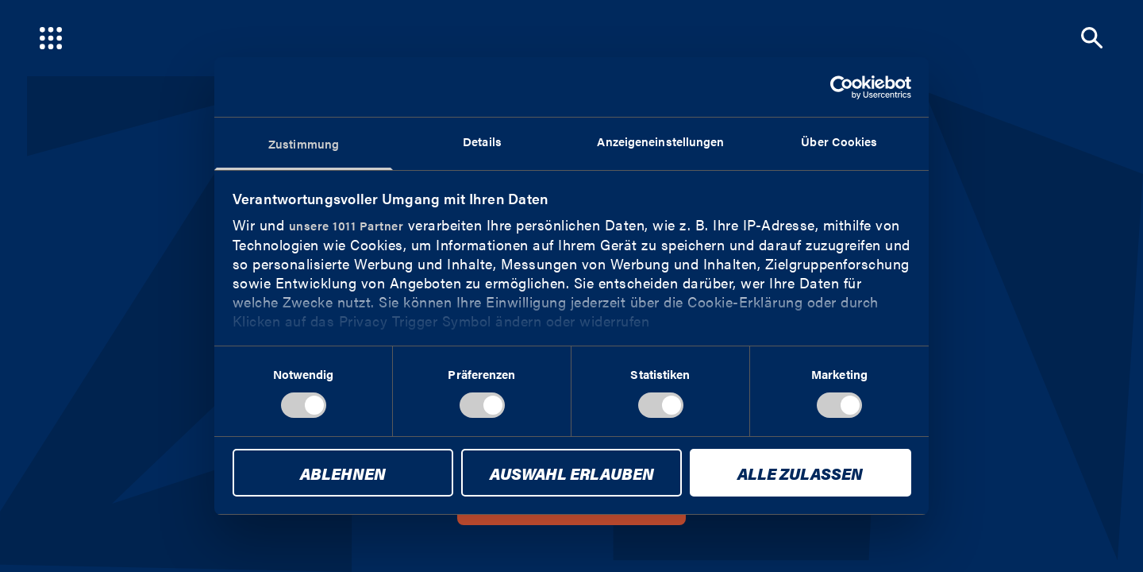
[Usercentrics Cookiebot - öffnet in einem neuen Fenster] (841, 87)
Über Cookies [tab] (839, 141)
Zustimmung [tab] (303, 143)
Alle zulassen (800, 473)
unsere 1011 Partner (346, 225)
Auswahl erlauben (572, 473)
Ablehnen (343, 473)
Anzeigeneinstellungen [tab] (660, 141)
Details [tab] (482, 141)
